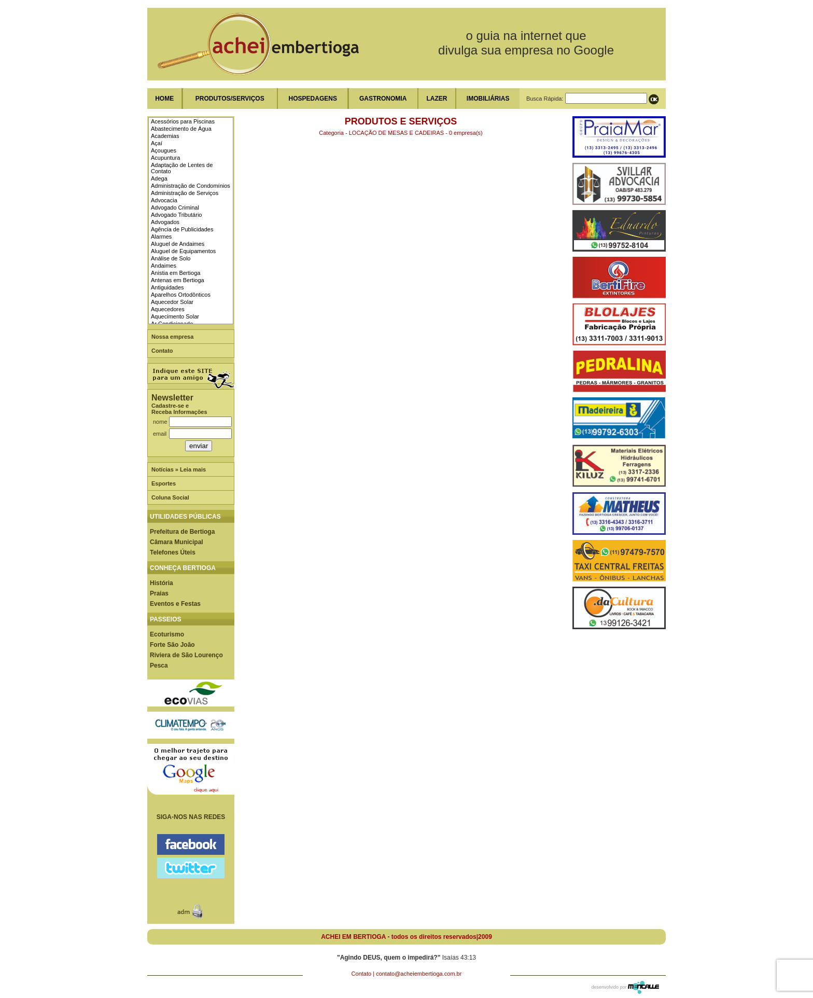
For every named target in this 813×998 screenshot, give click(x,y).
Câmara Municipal (176, 542)
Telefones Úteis (172, 552)
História (161, 583)
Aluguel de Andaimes (177, 244)
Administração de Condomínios (190, 186)
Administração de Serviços (184, 193)
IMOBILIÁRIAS (488, 98)
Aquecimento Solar (175, 316)
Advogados (165, 222)
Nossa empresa (172, 337)
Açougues (163, 150)
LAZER (436, 98)
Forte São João (172, 644)
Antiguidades (167, 287)
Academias (165, 136)
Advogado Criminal (175, 207)
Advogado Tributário (176, 215)
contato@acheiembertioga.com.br (418, 974)
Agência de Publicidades (182, 229)
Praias (159, 593)
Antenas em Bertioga (177, 280)
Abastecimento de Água (181, 129)
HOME (164, 98)
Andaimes (163, 265)
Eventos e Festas (175, 603)
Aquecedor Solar (172, 302)
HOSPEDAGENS (313, 98)
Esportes (163, 483)
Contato (162, 351)
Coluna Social (170, 497)
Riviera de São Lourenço (186, 655)
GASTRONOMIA (382, 98)
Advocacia (164, 200)
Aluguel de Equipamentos (183, 251)
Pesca (159, 665)
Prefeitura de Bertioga (182, 531)
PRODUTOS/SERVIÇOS (229, 98)
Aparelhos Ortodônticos (181, 295)
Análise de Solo (170, 258)
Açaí (156, 143)
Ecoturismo (167, 634)
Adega (159, 178)
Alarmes (161, 236)
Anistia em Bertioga (175, 273)
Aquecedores (168, 309)
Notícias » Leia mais (178, 469)
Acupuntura (165, 158)
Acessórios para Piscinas (183, 121)
